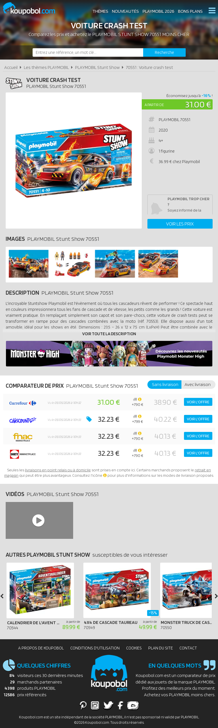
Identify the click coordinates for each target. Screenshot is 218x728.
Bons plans (190, 11)
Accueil (11, 67)
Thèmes (100, 11)
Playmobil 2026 (158, 11)
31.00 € (198, 104)
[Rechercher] (164, 52)
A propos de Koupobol (41, 648)
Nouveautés (125, 11)
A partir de (154, 104)
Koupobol (32, 8)
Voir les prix (180, 224)
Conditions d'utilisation (95, 648)
